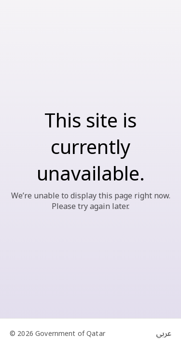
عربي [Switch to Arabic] (163, 333)
